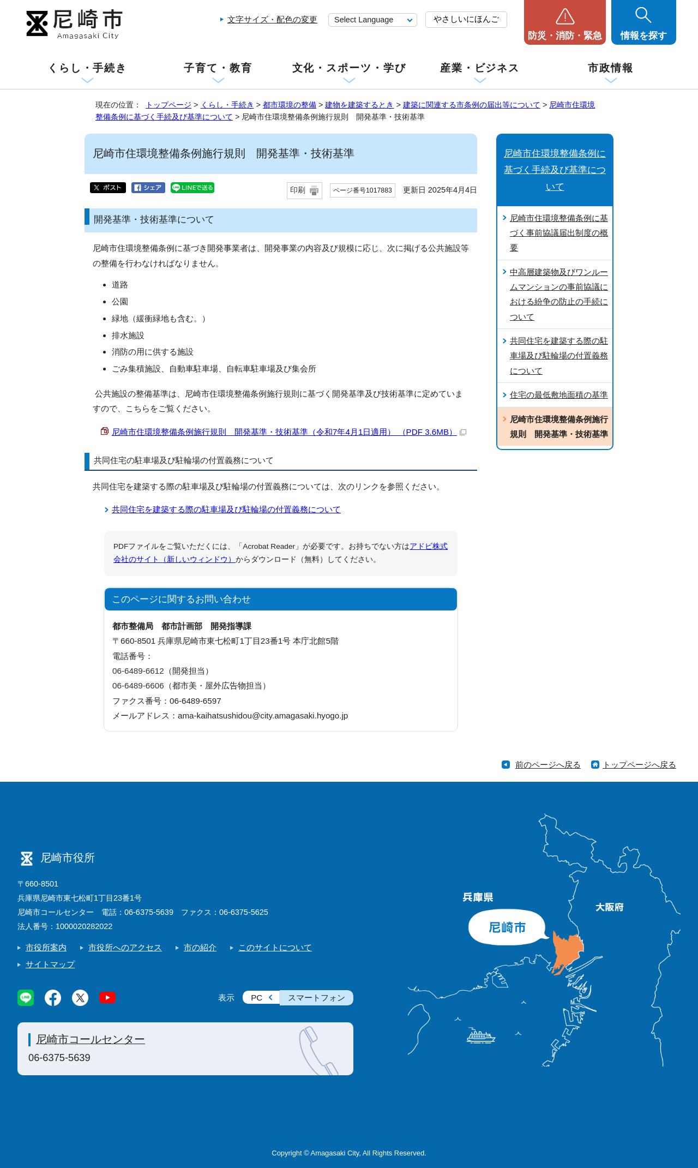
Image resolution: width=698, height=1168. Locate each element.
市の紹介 (200, 947)
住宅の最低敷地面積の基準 (559, 394)
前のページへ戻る (548, 764)
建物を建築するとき (359, 104)
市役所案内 (46, 947)
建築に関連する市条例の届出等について (471, 104)
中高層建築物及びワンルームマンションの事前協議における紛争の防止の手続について (559, 294)
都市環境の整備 (289, 104)
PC (256, 997)
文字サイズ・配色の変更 (272, 19)
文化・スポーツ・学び (349, 68)
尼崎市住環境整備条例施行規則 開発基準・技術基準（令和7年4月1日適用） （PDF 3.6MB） (289, 431)
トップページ (168, 104)
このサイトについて (275, 947)
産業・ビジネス (480, 68)
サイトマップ (50, 964)
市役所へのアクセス (125, 947)
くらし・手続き (87, 68)
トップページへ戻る (639, 764)
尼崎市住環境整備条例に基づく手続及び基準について (555, 169)
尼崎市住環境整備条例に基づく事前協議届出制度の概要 (559, 233)
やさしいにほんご (466, 18)
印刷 (297, 190)
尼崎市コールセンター (90, 1039)
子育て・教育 (218, 68)
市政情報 (611, 68)
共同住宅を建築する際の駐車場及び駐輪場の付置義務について (226, 509)
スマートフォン (316, 997)
